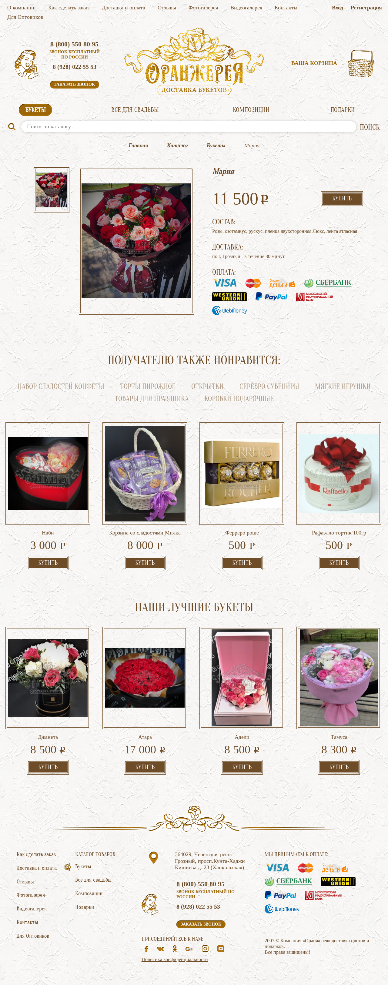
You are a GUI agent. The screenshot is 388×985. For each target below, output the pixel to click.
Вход (337, 8)
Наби (48, 533)
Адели (242, 737)
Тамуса (339, 737)
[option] (51, 190)
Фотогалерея (203, 8)
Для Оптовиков (25, 17)
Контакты (286, 8)
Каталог (177, 145)
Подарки (342, 109)
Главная (138, 145)
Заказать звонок (74, 84)
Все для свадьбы (135, 109)
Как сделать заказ (68, 8)
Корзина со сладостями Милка (145, 533)
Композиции (251, 109)
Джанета (48, 737)
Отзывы (167, 8)
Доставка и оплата (123, 8)
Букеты (35, 110)
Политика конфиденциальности (175, 959)
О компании (21, 8)
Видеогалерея (246, 8)
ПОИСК (370, 127)
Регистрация (366, 8)
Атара (145, 737)
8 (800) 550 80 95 (74, 44)
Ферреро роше (242, 533)
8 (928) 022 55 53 (74, 66)
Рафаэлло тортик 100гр (339, 533)
